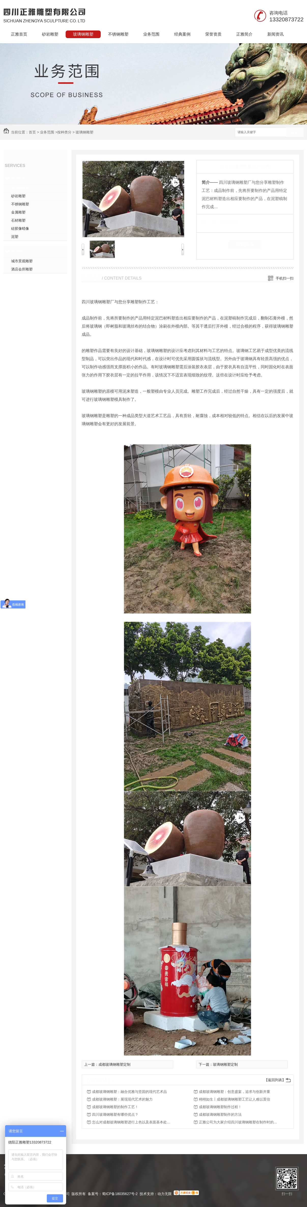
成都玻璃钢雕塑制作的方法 (220, 1114)
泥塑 (14, 237)
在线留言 (245, 244)
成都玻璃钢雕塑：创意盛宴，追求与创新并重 (234, 1092)
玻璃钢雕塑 (83, 34)
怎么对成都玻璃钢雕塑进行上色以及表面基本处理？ (132, 1122)
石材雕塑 (18, 220)
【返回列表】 (275, 1080)
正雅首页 (19, 34)
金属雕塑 (18, 212)
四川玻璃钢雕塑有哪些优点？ (115, 1114)
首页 (32, 132)
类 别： (210, 222)
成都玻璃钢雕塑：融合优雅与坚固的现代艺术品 (129, 1092)
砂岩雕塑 (50, 34)
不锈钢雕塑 (118, 34)
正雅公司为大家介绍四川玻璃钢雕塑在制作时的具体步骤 (239, 1122)
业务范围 (151, 34)
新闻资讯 (275, 34)
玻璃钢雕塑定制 (225, 1064)
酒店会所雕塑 (22, 269)
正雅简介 (244, 34)
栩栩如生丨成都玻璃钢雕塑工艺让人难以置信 (234, 1099)
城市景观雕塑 (22, 261)
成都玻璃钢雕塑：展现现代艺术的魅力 (122, 1099)
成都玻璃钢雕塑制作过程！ (220, 1107)
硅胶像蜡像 (20, 228)
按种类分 (64, 132)
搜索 (295, 132)
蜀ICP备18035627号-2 (120, 1194)
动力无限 (164, 1194)
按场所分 (20, 251)
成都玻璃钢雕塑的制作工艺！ (115, 1107)
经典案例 (182, 34)
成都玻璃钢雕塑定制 (114, 1064)
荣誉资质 (213, 34)
